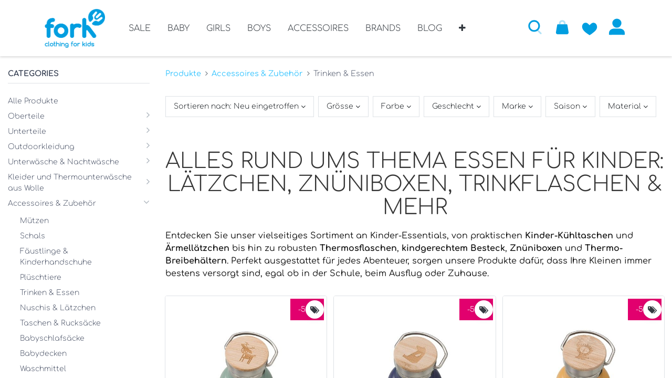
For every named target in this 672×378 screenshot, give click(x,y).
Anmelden (616, 26)
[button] (462, 32)
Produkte (183, 73)
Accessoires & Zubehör (257, 73)
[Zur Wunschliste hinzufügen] (589, 26)
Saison (568, 106)
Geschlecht (454, 106)
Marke (515, 106)
